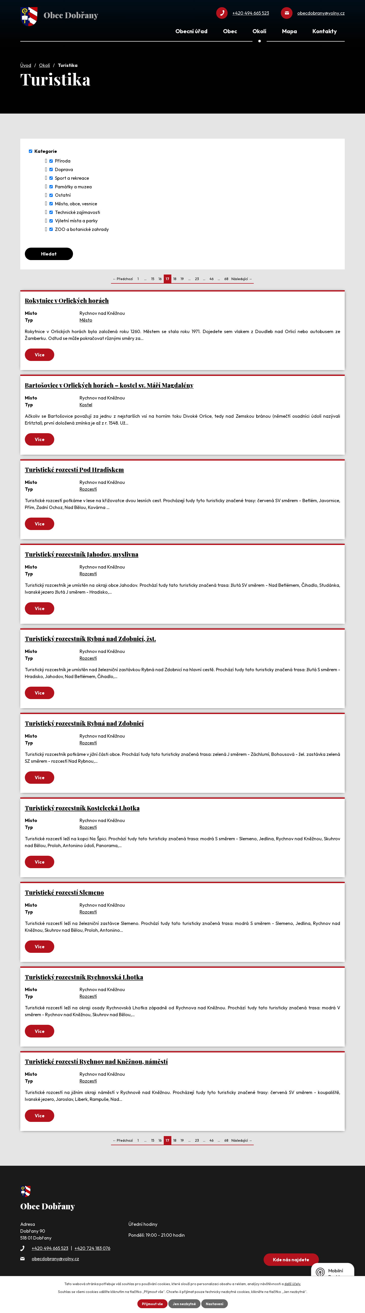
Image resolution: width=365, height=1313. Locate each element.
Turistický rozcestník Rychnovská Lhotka (84, 979)
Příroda (62, 159)
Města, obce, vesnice (76, 202)
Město (86, 319)
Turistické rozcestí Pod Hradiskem (74, 469)
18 (174, 278)
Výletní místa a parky (76, 219)
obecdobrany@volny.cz (55, 1261)
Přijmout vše (151, 1303)
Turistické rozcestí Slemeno (64, 894)
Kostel (86, 404)
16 (160, 278)
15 (152, 278)
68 (226, 278)
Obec (230, 31)
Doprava (64, 168)
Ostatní (63, 194)
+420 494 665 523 (50, 1251)
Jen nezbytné (184, 1303)
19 (182, 278)
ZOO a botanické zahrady (82, 228)
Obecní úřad (191, 31)
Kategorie (45, 150)
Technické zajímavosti (77, 211)
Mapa (289, 31)
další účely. (292, 1284)
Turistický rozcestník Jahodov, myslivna (81, 554)
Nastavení (215, 1303)
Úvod (25, 64)
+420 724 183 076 (92, 1251)
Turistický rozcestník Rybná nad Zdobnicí (84, 724)
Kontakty (325, 31)
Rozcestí (88, 489)
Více (41, 354)
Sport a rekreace (72, 177)
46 (212, 278)
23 (197, 278)
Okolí (44, 64)
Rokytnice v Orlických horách (67, 300)
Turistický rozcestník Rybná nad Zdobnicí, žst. (90, 639)
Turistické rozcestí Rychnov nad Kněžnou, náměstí (96, 1064)
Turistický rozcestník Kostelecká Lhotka (82, 809)
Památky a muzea (73, 185)
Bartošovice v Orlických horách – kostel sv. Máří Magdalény (109, 385)
